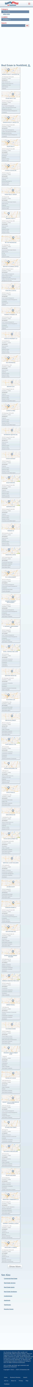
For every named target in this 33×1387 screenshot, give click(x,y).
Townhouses (7, 1304)
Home (5, 1377)
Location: (4, 17)
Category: (4, 9)
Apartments (7, 1300)
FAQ (27, 1380)
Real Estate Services (9, 1283)
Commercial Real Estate (10, 1278)
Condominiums (8, 1296)
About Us (13, 1380)
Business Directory (15, 1377)
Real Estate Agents (9, 1287)
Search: (4, 23)
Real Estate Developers (10, 1291)
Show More (15, 1266)
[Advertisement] (16, 44)
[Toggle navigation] (29, 3)
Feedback (6, 1384)
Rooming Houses (8, 1309)
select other (6, 14)
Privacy (21, 1380)
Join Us (6, 1380)
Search (25, 1377)
